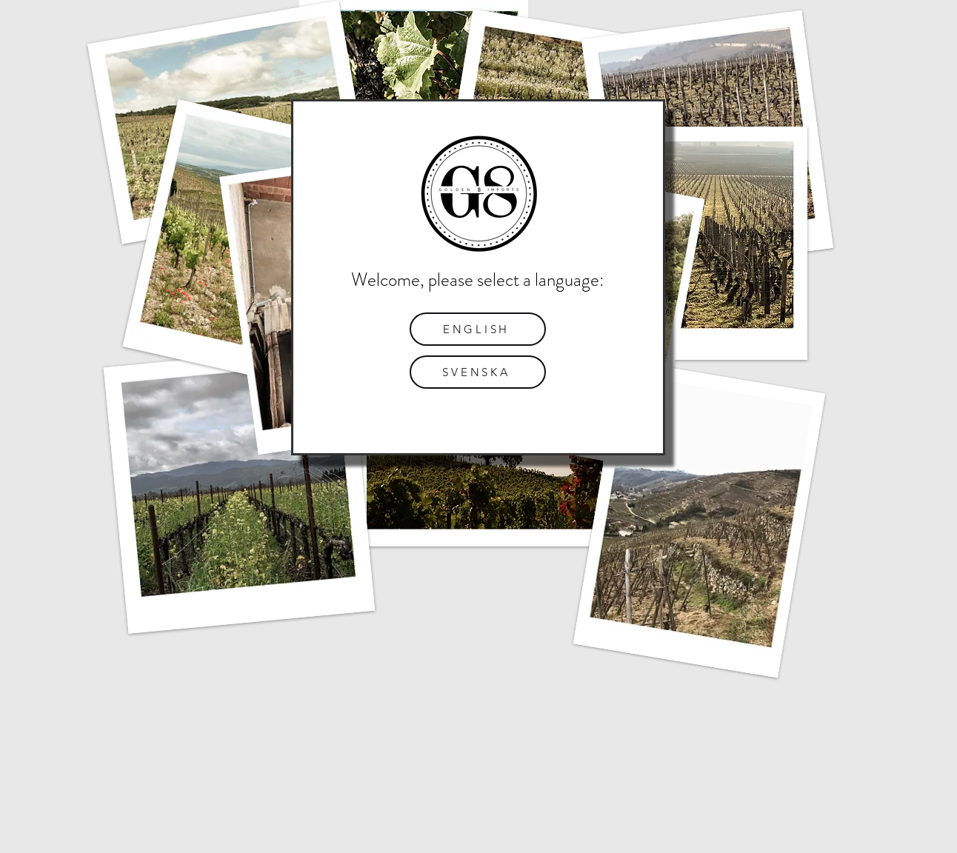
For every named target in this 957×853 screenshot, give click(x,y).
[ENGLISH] (478, 329)
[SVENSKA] (478, 372)
